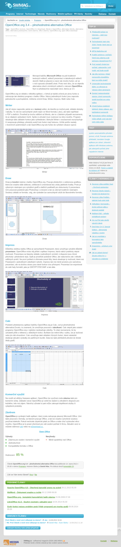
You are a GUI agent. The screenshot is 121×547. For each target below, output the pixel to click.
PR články (78, 14)
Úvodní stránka (24, 20)
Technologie (30, 14)
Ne (36, 475)
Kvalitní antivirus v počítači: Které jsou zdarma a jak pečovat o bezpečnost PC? (102, 58)
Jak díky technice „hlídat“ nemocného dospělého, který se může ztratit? (101, 77)
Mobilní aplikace (65, 14)
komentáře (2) (68, 466)
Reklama (102, 14)
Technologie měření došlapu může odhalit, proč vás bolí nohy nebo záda (102, 119)
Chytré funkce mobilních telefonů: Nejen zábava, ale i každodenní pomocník (102, 109)
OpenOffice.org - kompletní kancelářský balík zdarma (31, 497)
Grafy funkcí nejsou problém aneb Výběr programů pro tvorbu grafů (37, 507)
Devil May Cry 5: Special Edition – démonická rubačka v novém (101, 230)
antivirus (110, 136)
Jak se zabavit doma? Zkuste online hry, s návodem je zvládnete (100, 256)
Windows (102, 145)
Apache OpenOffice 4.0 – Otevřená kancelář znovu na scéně (34, 488)
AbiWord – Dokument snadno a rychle (24, 492)
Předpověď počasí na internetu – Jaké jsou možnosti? (100, 35)
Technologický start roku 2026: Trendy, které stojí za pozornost (102, 45)
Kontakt (112, 14)
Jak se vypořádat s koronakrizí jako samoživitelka (99, 239)
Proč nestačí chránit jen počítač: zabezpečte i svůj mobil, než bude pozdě (101, 67)
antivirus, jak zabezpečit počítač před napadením (101, 149)
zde (21, 427)
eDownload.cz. (37, 427)
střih (97, 145)
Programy (10, 14)
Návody (41, 14)
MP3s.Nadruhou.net (99, 51)
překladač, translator (96, 139)
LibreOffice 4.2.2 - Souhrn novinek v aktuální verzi (29, 502)
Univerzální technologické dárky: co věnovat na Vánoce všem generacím (101, 87)
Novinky (88, 14)
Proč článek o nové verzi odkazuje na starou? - (33, 520)
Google (107, 139)
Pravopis (103, 136)
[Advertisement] (44, 55)
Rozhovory (51, 14)
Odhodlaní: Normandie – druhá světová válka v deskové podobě (101, 207)
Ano (31, 475)
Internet (19, 14)
